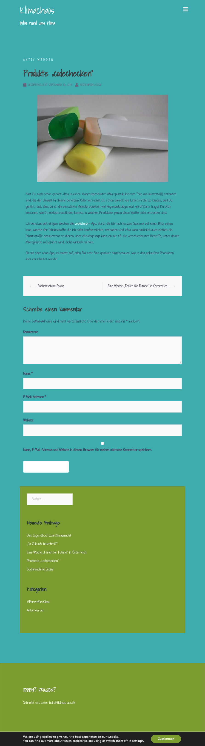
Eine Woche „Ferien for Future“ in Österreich (137, 286)
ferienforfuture (91, 85)
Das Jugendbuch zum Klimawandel (49, 535)
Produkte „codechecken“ (43, 560)
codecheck (81, 223)
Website (28, 420)
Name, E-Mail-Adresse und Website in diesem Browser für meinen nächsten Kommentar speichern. (87, 449)
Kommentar (30, 332)
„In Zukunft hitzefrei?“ (42, 543)
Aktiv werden (38, 60)
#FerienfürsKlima (38, 601)
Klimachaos (37, 10)
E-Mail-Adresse (34, 396)
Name (28, 373)
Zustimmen (166, 739)
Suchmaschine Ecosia (51, 286)
